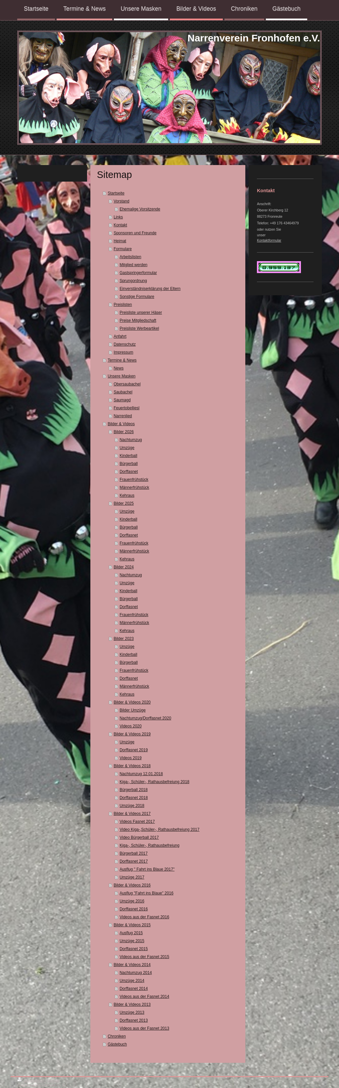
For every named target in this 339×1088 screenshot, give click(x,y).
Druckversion (31, 1080)
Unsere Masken (121, 376)
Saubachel (123, 392)
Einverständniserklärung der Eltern (150, 288)
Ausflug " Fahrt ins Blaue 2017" (147, 869)
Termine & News (122, 360)
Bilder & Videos (121, 424)
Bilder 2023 (124, 638)
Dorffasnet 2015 (134, 948)
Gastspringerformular (138, 272)
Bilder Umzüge (133, 710)
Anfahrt (120, 336)
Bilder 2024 (124, 567)
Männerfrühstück (134, 487)
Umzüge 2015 (132, 941)
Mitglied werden (133, 264)
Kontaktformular (269, 240)
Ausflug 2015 (131, 933)
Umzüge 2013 (132, 1012)
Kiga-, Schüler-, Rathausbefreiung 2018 (154, 781)
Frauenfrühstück (134, 479)
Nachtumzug (131, 439)
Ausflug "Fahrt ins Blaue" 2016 (146, 893)
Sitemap (53, 1080)
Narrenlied (123, 416)
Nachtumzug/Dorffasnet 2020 (145, 718)
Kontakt (120, 225)
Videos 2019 (131, 758)
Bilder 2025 (124, 503)
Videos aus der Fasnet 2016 (144, 917)
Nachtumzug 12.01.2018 (141, 774)
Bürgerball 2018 (134, 789)
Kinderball (128, 455)
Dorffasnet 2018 (134, 797)
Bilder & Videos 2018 (132, 766)
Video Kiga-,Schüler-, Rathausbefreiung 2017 (159, 829)
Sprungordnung (133, 280)
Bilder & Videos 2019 (132, 734)
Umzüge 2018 (132, 805)
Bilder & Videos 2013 (132, 1004)
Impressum (123, 352)
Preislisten (123, 304)
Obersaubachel (127, 384)
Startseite (116, 193)
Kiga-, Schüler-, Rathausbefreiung (149, 845)
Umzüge (127, 447)
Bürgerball (129, 463)
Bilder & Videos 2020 (132, 702)
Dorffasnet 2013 (134, 1020)
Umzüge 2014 (132, 980)
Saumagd (122, 400)
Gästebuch (117, 1044)
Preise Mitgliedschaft (138, 320)
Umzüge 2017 (132, 877)
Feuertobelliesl (126, 408)
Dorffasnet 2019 (134, 750)
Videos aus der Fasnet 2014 (144, 996)
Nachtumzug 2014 (136, 972)
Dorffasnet (129, 471)
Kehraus (127, 495)
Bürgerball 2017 (134, 853)
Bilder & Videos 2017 (132, 813)
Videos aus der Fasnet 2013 (144, 1028)
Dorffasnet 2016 (134, 909)
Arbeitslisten (130, 257)
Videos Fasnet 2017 (137, 821)
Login (318, 1079)
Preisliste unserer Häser (141, 312)
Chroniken (117, 1036)
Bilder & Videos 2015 (132, 925)
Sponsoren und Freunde (135, 233)
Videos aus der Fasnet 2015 (144, 956)
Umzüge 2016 (132, 901)
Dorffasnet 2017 (134, 861)
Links (118, 217)
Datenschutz (125, 344)
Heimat (120, 241)
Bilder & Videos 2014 (132, 964)
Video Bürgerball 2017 (139, 837)
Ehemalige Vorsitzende (140, 209)
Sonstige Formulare (137, 296)
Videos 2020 (131, 726)
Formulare (123, 249)
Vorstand (121, 201)
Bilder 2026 (124, 431)
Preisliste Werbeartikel (139, 328)
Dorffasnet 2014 (134, 988)
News (118, 368)
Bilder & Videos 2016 (132, 885)
